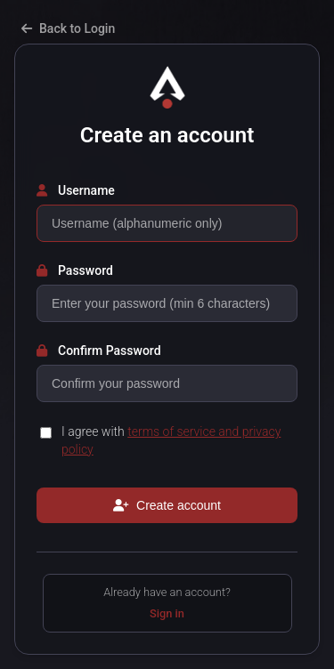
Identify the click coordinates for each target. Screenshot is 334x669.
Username (76, 190)
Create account (167, 505)
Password (75, 270)
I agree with (171, 440)
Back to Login (68, 28)
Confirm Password (99, 350)
